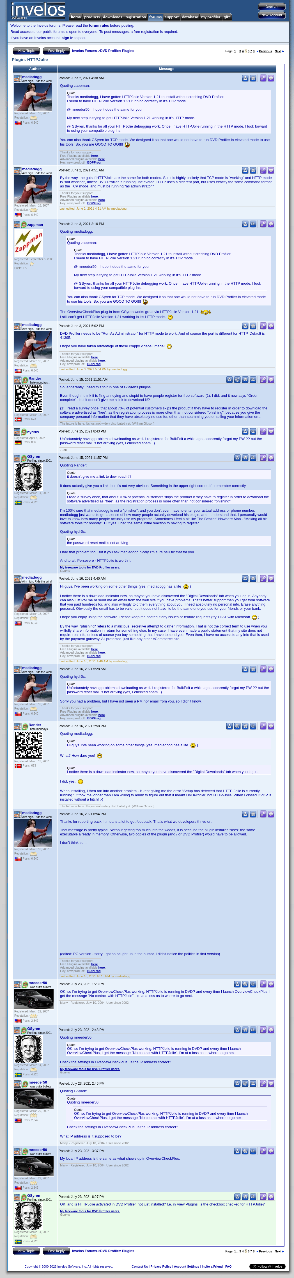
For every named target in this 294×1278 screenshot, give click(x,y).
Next (279, 51)
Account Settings (186, 1266)
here (94, 155)
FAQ (228, 1266)
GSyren (33, 456)
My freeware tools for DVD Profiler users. (90, 567)
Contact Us (140, 1266)
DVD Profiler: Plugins (117, 51)
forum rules (99, 25)
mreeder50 (38, 983)
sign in (68, 38)
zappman (35, 225)
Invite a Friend (212, 1266)
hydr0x (33, 432)
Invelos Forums (84, 51)
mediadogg (32, 77)
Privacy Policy (160, 1266)
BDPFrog (94, 162)
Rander (35, 378)
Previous (264, 51)
